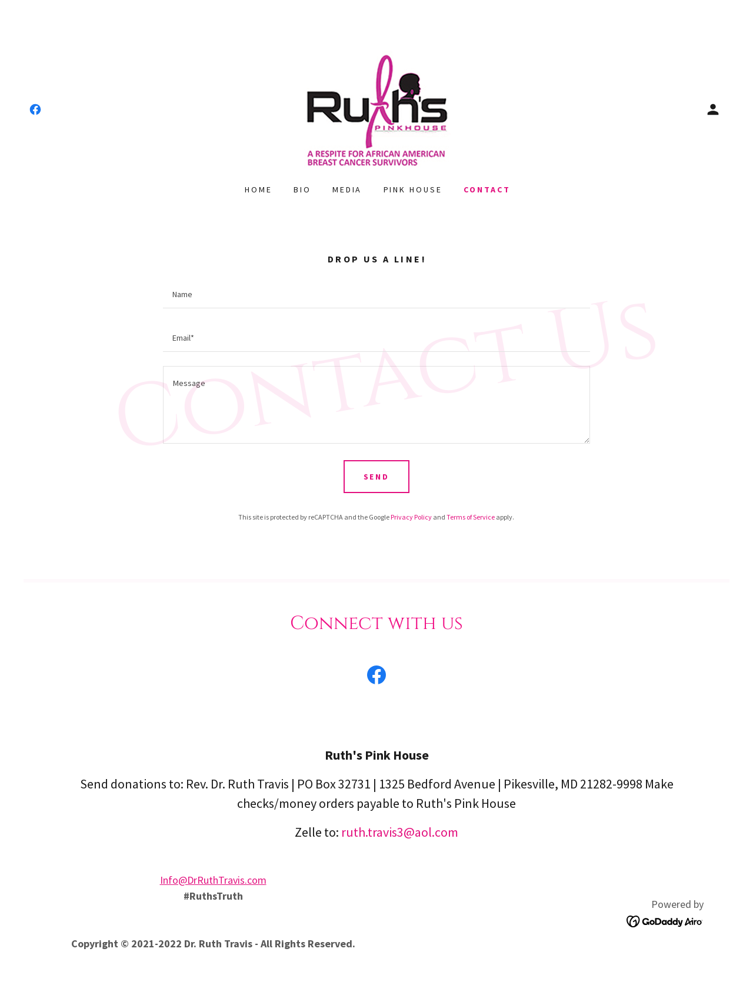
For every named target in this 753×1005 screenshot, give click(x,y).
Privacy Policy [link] (411, 517)
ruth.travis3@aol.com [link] (399, 832)
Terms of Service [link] (471, 517)
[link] (35, 109)
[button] (713, 109)
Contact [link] (487, 189)
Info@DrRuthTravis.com (213, 880)
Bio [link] (302, 189)
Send (377, 476)
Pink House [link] (413, 189)
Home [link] (258, 189)
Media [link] (347, 189)
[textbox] (376, 293)
